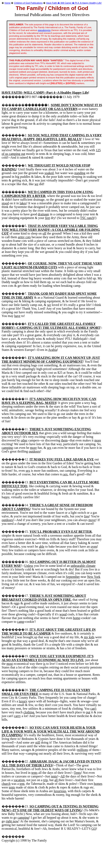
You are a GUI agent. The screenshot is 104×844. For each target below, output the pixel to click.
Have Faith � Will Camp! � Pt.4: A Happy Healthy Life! (74, 3)
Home (7, 3)
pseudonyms (44, 30)
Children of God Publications (28, 3)
